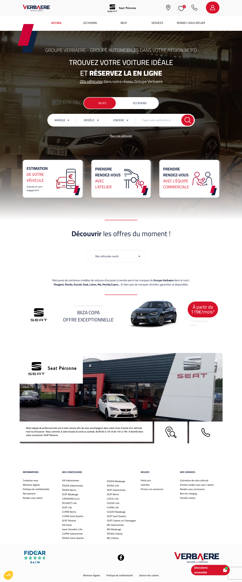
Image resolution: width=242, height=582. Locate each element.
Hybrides (145, 484)
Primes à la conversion (152, 489)
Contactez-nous (30, 480)
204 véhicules (91, 81)
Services (157, 22)
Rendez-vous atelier (191, 22)
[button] (8, 575)
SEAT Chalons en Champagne (121, 520)
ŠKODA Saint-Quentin (73, 538)
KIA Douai (67, 525)
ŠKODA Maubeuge (116, 481)
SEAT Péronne (69, 520)
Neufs (102, 103)
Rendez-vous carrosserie (192, 489)
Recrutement (29, 493)
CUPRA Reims (69, 511)
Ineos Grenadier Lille (72, 529)
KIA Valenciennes (70, 480)
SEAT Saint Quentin (116, 516)
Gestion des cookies (149, 575)
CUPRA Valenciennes (72, 533)
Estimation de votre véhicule (194, 480)
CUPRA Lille (113, 507)
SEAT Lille (67, 507)
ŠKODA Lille (113, 485)
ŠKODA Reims (69, 490)
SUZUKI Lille (113, 503)
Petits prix (146, 480)
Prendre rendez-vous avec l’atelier (197, 484)
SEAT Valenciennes (116, 490)
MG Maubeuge (114, 529)
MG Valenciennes (115, 525)
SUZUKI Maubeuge (116, 511)
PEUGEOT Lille (69, 503)
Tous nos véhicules (121, 135)
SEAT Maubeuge (70, 494)
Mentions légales (31, 484)
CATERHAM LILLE (71, 498)
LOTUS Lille (113, 498)
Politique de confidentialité (36, 489)
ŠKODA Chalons (115, 533)
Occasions (90, 22)
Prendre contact (187, 498)
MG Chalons (113, 538)
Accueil (56, 22)
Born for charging (188, 493)
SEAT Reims (113, 494)
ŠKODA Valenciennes (72, 485)
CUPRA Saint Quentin (72, 516)
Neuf (124, 22)
